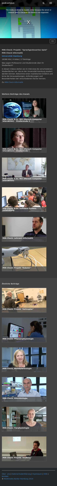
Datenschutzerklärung (21, 474)
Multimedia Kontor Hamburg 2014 (18, 479)
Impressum (37, 474)
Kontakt (5, 476)
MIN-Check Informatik (14, 82)
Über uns (6, 474)
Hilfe (46, 474)
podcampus (8, 3)
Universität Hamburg (12, 56)
